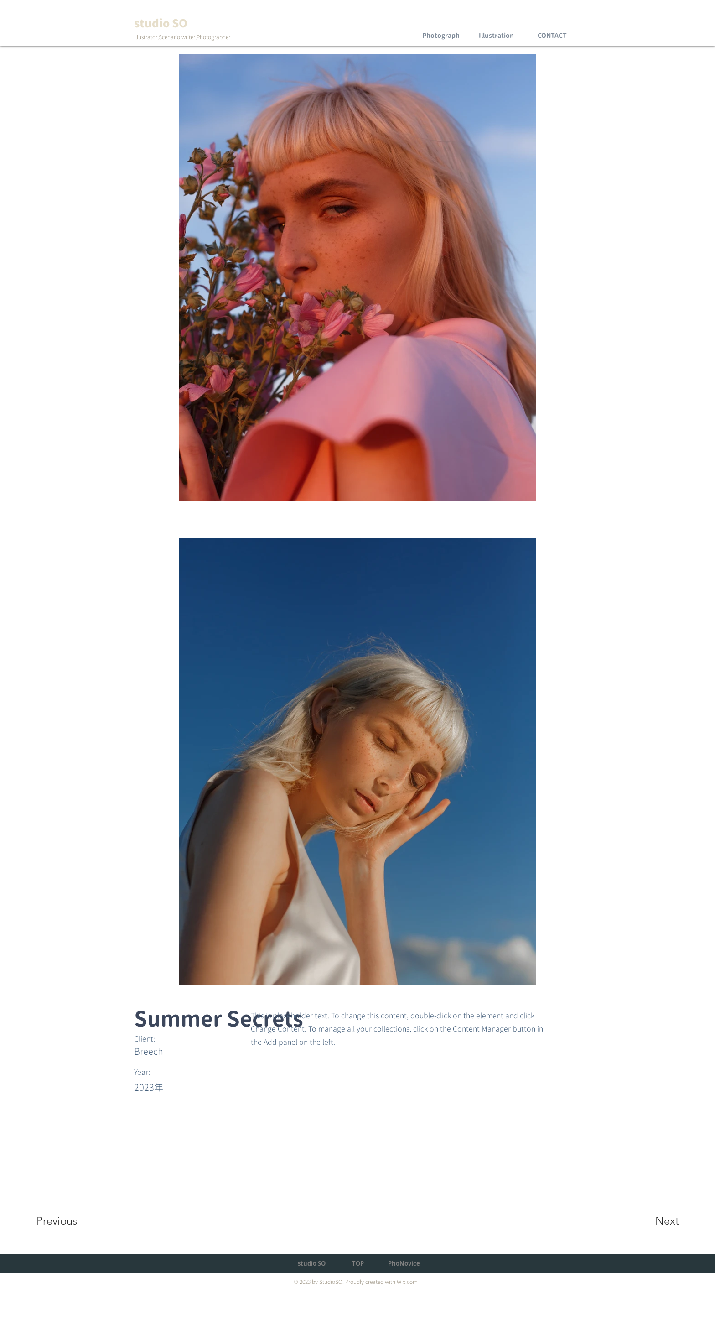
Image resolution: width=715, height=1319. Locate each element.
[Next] (649, 1220)
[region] (441, 27)
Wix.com (407, 1282)
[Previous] (69, 1220)
